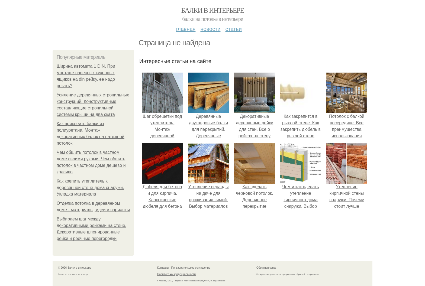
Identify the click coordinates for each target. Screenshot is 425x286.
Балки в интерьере (212, 10)
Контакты (163, 267)
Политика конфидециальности (176, 274)
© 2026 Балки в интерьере (74, 267)
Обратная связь (266, 267)
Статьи (233, 29)
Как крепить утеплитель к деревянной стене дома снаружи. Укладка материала (90, 187)
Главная (185, 29)
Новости (210, 29)
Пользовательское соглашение (190, 267)
